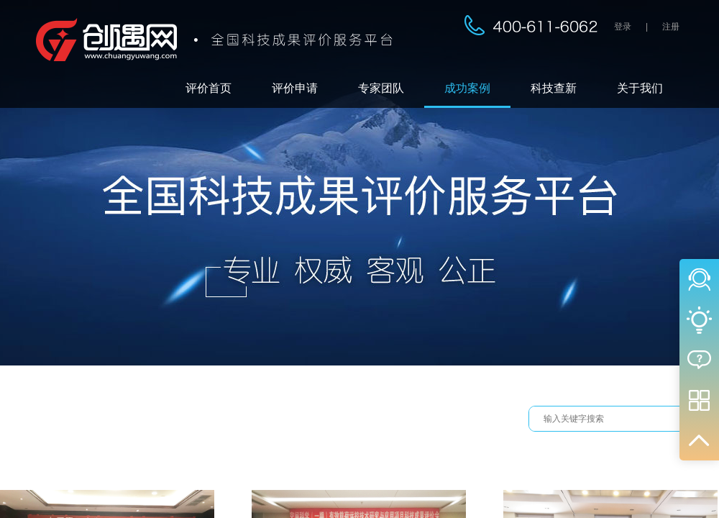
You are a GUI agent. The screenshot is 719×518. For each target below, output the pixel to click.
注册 (670, 27)
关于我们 (640, 88)
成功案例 (467, 88)
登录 (622, 27)
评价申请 (295, 88)
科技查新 (554, 88)
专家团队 (381, 88)
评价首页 (209, 88)
